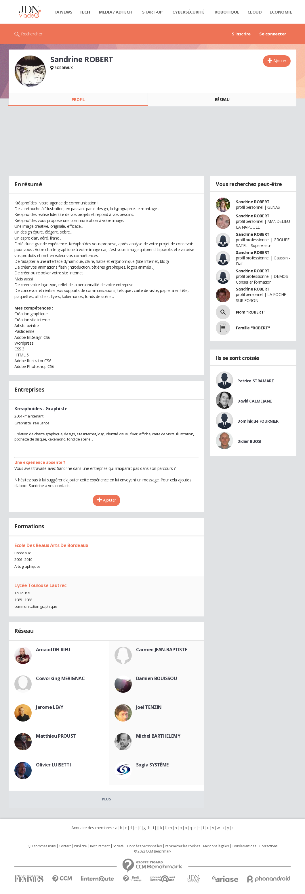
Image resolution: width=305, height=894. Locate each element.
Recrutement (99, 846)
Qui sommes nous (42, 846)
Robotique (227, 12)
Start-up (152, 12)
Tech (84, 12)
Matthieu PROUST (56, 736)
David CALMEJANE (254, 401)
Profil (78, 99)
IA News (64, 12)
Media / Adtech (115, 12)
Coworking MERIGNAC (60, 678)
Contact (64, 846)
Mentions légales (215, 846)
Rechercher (32, 34)
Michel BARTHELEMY (158, 736)
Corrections (268, 846)
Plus (106, 799)
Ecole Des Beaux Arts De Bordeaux (51, 545)
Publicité (80, 846)
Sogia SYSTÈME (152, 765)
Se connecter (272, 34)
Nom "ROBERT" (251, 312)
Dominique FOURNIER (257, 421)
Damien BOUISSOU (156, 678)
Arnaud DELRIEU (53, 649)
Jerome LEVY (49, 707)
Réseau (222, 99)
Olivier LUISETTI (53, 765)
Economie (281, 12)
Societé (118, 846)
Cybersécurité (188, 12)
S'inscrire (241, 34)
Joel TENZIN (149, 707)
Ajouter (279, 60)
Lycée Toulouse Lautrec (40, 585)
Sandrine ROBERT (253, 201)
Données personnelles (144, 846)
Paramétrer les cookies (182, 846)
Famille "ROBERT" (253, 328)
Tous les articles (244, 846)
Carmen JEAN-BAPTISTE (161, 649)
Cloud (254, 12)
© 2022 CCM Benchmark (152, 851)
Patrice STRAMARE (255, 381)
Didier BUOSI (249, 441)
